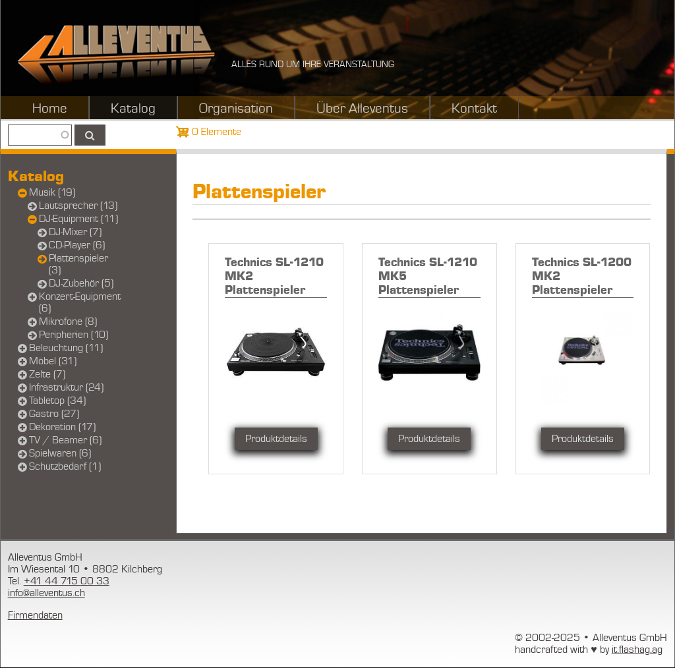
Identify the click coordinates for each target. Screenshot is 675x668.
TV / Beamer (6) (65, 440)
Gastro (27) (54, 414)
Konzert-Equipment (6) (80, 302)
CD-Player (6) (77, 245)
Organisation (236, 109)
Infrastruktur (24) (66, 387)
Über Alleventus (362, 109)
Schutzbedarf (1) (65, 466)
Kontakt (474, 109)
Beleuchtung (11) (66, 348)
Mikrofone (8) (68, 321)
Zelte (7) (47, 374)
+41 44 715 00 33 (66, 581)
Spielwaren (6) (60, 453)
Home (49, 109)
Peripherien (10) (73, 335)
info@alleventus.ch (46, 593)
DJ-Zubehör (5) (81, 283)
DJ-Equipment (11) (78, 219)
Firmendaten (35, 615)
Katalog (133, 109)
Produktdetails (276, 439)
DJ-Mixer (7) (75, 232)
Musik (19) (52, 192)
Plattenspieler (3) (78, 264)
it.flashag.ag (637, 649)
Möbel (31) (52, 361)
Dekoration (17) (62, 427)
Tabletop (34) (57, 400)
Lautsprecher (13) (78, 205)
